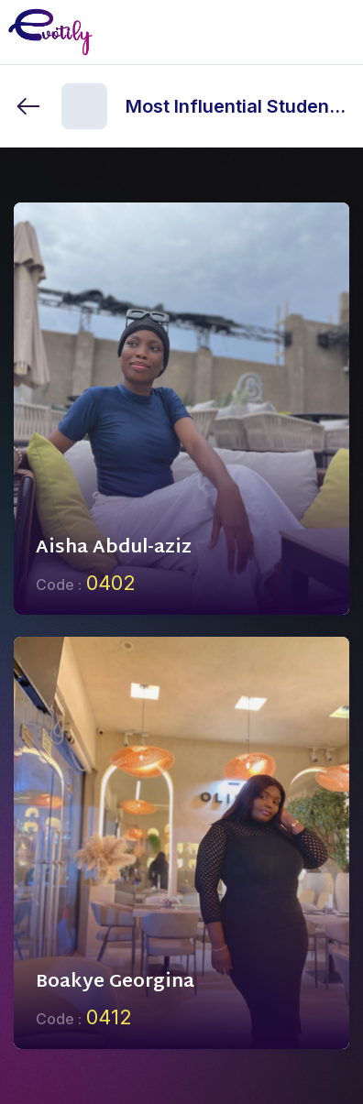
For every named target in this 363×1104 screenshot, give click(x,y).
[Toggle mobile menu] (334, 32)
